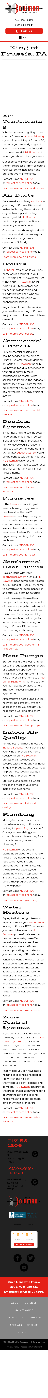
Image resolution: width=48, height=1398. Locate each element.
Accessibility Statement (31, 1347)
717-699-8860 (20, 1170)
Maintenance (24, 1310)
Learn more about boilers (17, 333)
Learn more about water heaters (22, 1010)
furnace (14, 504)
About (15, 1303)
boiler (10, 269)
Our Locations (15, 1318)
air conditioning (34, 136)
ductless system (27, 452)
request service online (19, 182)
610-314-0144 (24, 24)
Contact (24, 1332)
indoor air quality (12, 747)
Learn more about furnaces (19, 554)
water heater (37, 922)
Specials (16, 1325)
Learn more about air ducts (19, 256)
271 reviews (27, 1240)
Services (31, 1303)
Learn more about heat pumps (21, 725)
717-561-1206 (24, 19)
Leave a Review (24, 1245)
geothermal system (14, 576)
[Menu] (23, 37)
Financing (36, 1318)
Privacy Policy (13, 1347)
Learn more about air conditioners (23, 188)
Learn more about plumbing (19, 900)
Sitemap (32, 1325)
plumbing (22, 828)
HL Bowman (32, 152)
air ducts (36, 201)
